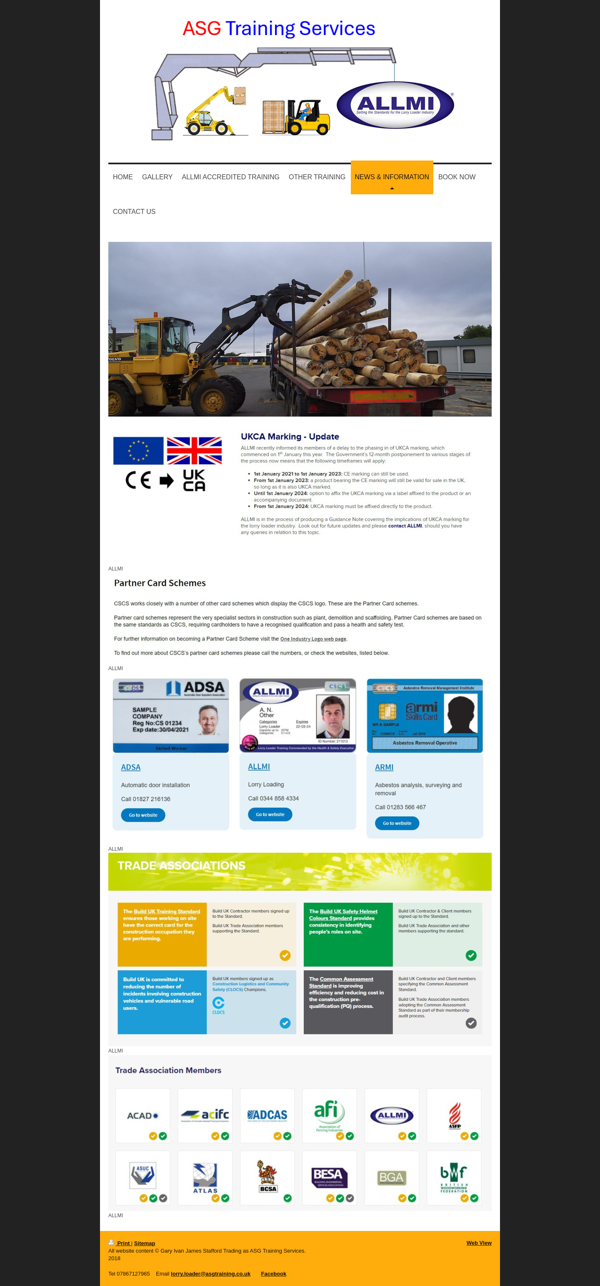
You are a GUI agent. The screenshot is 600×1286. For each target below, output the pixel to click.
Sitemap (144, 1243)
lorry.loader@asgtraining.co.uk (210, 1274)
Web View (479, 1243)
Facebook (274, 1274)
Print (119, 1243)
